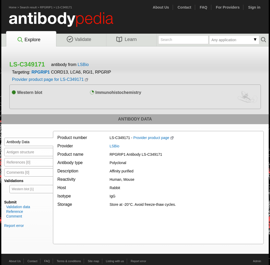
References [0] (18, 162)
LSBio (83, 64)
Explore (28, 40)
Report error (14, 226)
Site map (93, 261)
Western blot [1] (23, 189)
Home (12, 7)
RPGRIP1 (46, 7)
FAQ (203, 7)
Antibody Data (18, 142)
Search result (28, 7)
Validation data (18, 207)
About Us (161, 7)
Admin (257, 261)
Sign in (254, 7)
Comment (14, 216)
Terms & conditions (69, 261)
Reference (14, 211)
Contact (184, 7)
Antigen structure (20, 152)
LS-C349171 (64, 7)
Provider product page (151, 138)
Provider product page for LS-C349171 (48, 79)
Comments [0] (18, 172)
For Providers (227, 7)
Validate (79, 39)
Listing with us (115, 261)
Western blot (27, 92)
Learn (126, 39)
